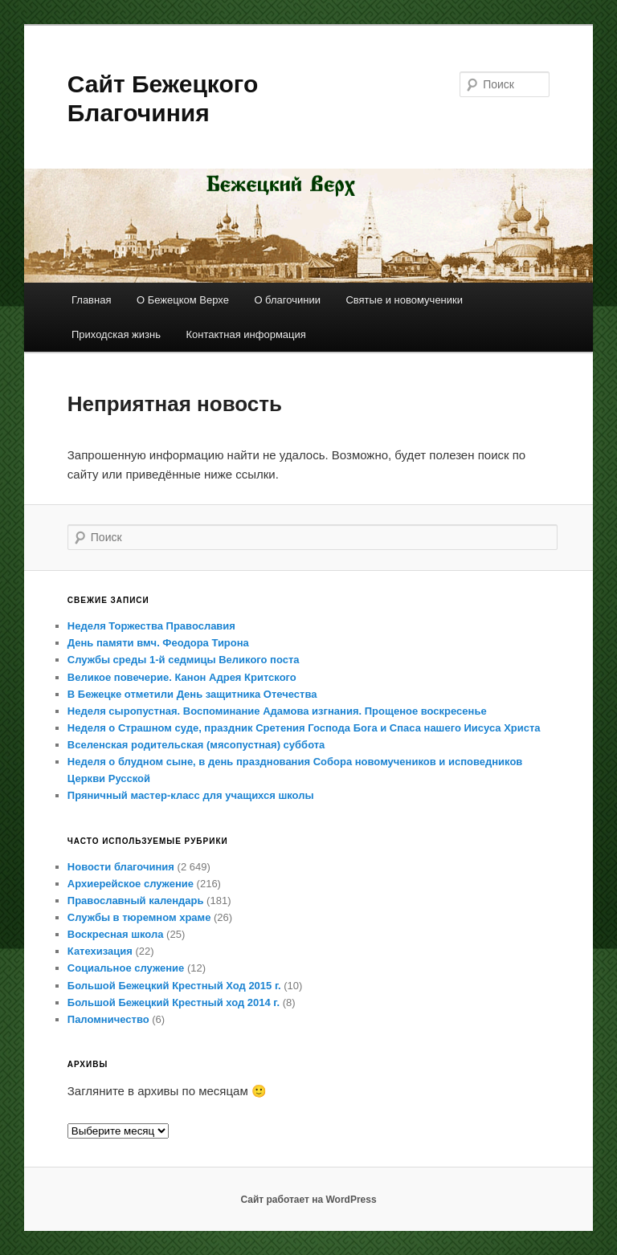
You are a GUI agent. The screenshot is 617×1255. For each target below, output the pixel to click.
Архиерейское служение (130, 884)
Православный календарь (135, 900)
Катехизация (100, 951)
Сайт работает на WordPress (308, 1199)
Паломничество (108, 1019)
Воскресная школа (115, 934)
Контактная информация (245, 334)
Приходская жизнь (116, 334)
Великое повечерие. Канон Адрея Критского (181, 677)
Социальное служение (125, 968)
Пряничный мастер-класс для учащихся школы (190, 795)
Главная (91, 300)
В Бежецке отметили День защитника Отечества (192, 694)
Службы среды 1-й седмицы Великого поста (183, 660)
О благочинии (287, 300)
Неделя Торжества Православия (151, 626)
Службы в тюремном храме (139, 917)
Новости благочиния (120, 867)
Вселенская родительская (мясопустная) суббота (196, 745)
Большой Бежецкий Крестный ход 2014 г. (173, 1002)
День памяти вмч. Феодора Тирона (158, 643)
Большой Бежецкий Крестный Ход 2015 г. (174, 986)
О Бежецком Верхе (183, 300)
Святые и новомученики (404, 300)
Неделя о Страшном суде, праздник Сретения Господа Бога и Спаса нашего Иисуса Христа (304, 728)
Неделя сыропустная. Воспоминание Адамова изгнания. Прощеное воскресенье (277, 711)
